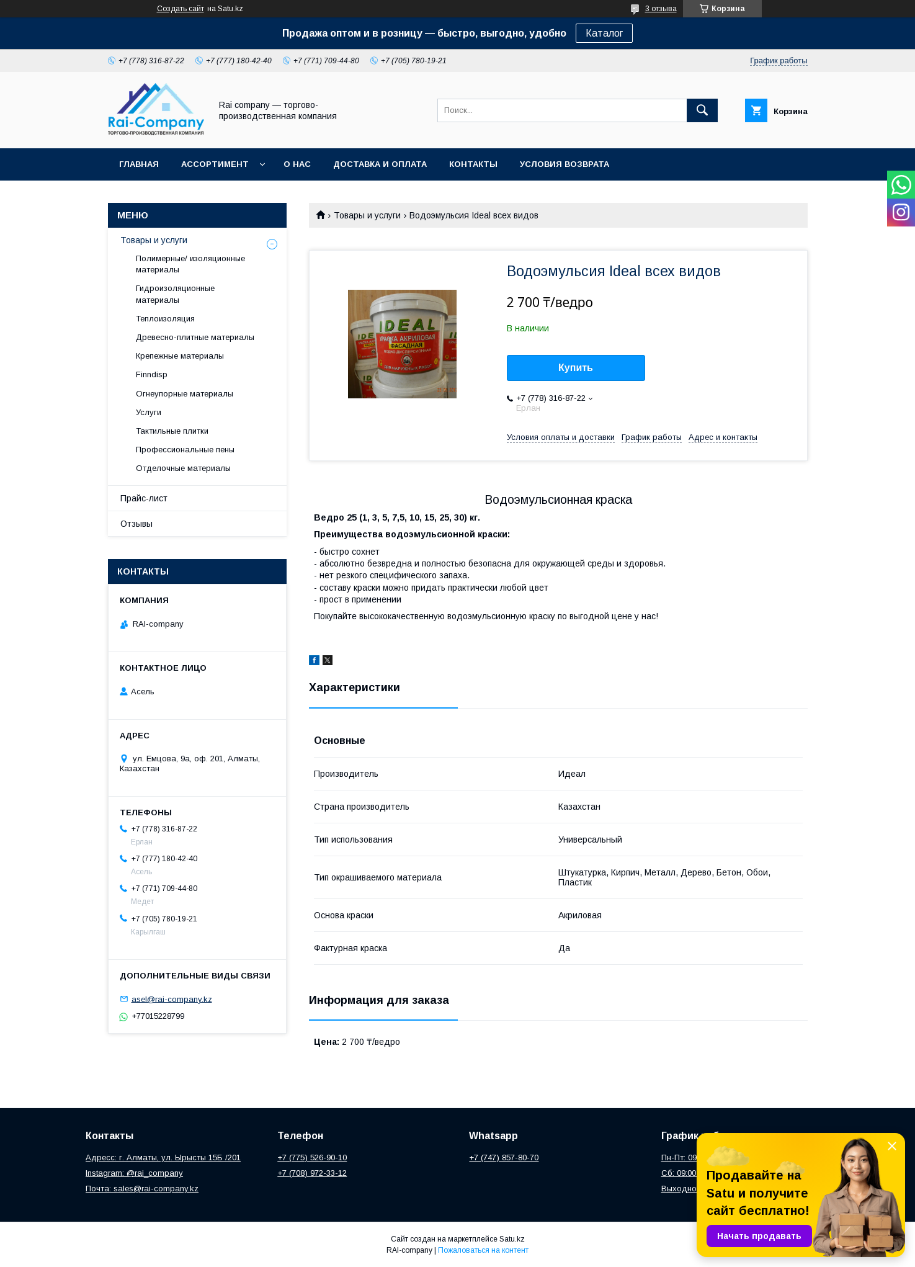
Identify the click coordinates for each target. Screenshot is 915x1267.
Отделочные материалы (183, 468)
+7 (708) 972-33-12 (312, 1173)
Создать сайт (180, 8)
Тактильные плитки (172, 431)
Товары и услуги (367, 215)
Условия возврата (564, 164)
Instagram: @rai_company (134, 1173)
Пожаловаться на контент (483, 1250)
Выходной (681, 1188)
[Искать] (702, 110)
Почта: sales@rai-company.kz (142, 1188)
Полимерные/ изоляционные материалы (190, 264)
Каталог (604, 33)
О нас (297, 164)
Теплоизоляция (165, 318)
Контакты (473, 164)
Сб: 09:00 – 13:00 (693, 1173)
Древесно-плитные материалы (195, 337)
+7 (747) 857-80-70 (503, 1157)
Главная (139, 164)
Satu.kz (512, 1239)
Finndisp (151, 374)
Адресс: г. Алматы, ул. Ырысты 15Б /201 (163, 1157)
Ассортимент (215, 164)
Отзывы (136, 524)
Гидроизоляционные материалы (175, 294)
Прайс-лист (143, 498)
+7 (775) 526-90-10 (312, 1157)
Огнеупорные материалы (184, 393)
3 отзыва (661, 8)
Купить (575, 367)
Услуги (148, 412)
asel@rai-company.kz (172, 998)
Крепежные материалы (180, 355)
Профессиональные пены (185, 449)
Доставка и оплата (380, 164)
